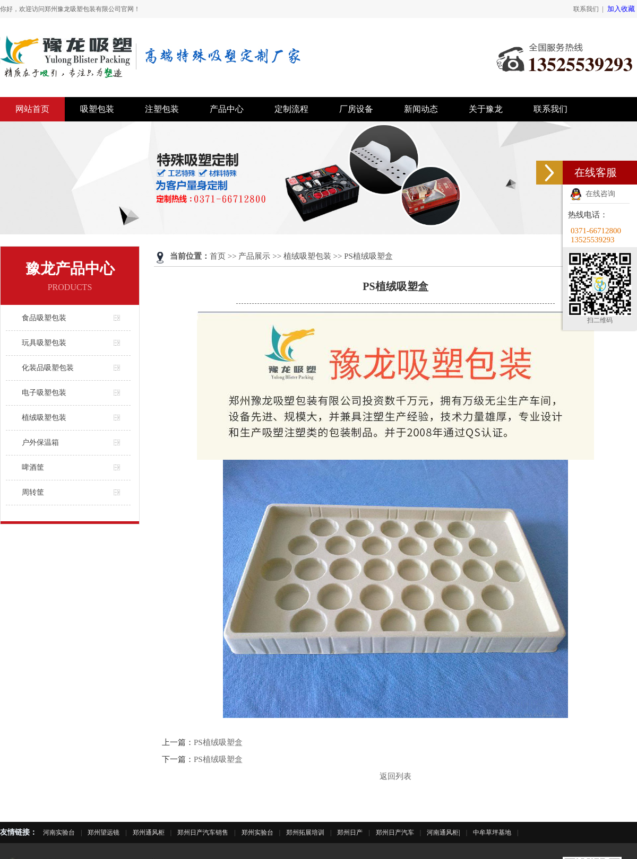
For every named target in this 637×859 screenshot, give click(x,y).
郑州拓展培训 (305, 832)
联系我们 (586, 9)
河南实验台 (59, 832)
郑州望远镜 (103, 832)
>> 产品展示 (249, 256)
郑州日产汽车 (395, 832)
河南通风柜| (443, 832)
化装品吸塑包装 (48, 368)
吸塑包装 (97, 108)
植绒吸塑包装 (44, 418)
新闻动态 (421, 108)
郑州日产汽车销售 (202, 832)
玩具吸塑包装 (44, 343)
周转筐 (33, 492)
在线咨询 (592, 194)
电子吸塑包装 (44, 393)
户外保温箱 (40, 442)
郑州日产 (350, 832)
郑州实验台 (257, 832)
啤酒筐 (33, 467)
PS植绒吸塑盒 (218, 742)
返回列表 (395, 776)
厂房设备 (356, 108)
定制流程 (291, 108)
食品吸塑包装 (44, 318)
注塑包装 (162, 108)
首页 (218, 256)
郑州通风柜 (149, 832)
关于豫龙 (486, 108)
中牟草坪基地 (492, 832)
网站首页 (32, 108)
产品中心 (227, 108)
